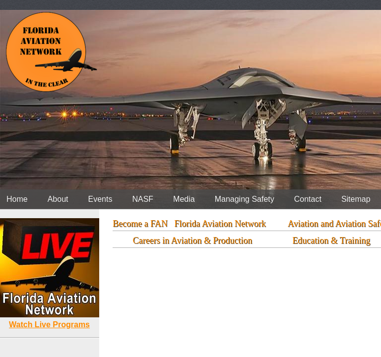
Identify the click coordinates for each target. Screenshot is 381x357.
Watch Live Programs (49, 324)
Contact (307, 199)
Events (100, 199)
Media (184, 199)
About (58, 199)
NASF (142, 199)
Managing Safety (244, 199)
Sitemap (356, 199)
